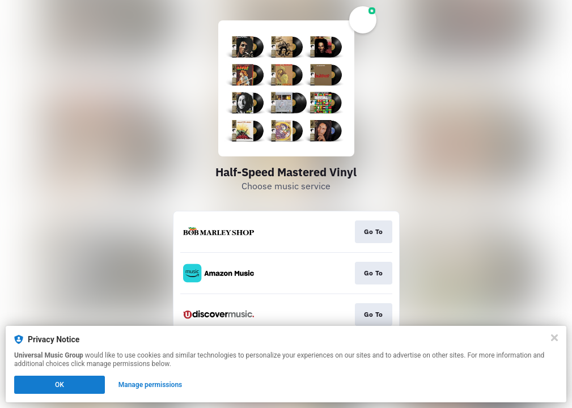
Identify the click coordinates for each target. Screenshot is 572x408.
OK (59, 385)
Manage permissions (150, 385)
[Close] (554, 338)
